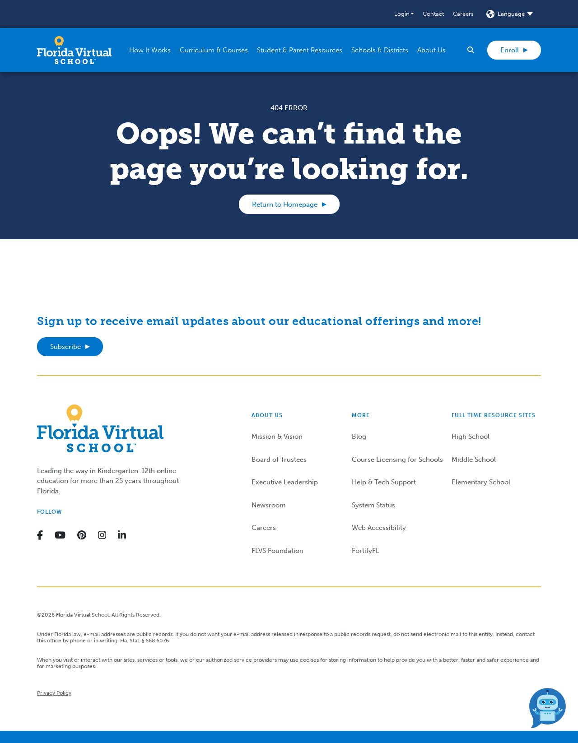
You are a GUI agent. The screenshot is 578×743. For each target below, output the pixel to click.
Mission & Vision (277, 436)
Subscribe (65, 347)
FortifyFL (365, 551)
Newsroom (269, 505)
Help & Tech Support (384, 482)
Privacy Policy (54, 693)
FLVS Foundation (277, 551)
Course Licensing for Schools (397, 459)
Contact (433, 13)
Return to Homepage (284, 204)
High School (470, 436)
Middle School (474, 459)
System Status (373, 505)
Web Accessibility (379, 528)
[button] (404, 14)
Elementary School (481, 482)
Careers (463, 13)
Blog (359, 436)
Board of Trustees (279, 459)
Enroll (509, 50)
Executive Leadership (285, 482)
